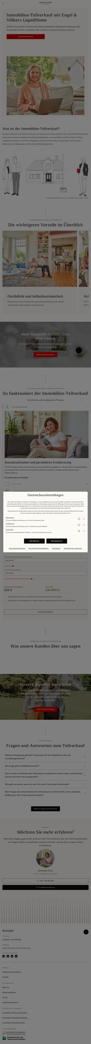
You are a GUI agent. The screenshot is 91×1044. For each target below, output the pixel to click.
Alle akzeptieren (56, 541)
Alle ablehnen (34, 541)
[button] (45, 519)
